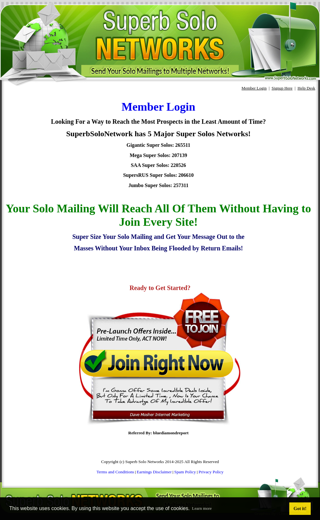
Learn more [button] (202, 508)
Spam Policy (185, 471)
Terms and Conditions (115, 471)
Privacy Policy (210, 471)
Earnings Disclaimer (154, 471)
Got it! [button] (299, 508)
